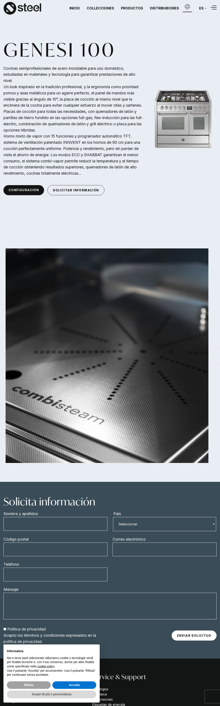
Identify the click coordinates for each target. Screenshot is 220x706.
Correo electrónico (129, 539)
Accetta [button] (74, 685)
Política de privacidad (26, 629)
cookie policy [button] (45, 666)
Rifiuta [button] (29, 685)
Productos (132, 8)
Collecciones (100, 8)
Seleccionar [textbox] (128, 524)
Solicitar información (76, 190)
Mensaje (10, 589)
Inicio (74, 8)
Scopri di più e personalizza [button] (51, 694)
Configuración (24, 190)
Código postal (16, 539)
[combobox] (164, 524)
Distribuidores (164, 8)
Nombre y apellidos (20, 513)
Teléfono (11, 564)
